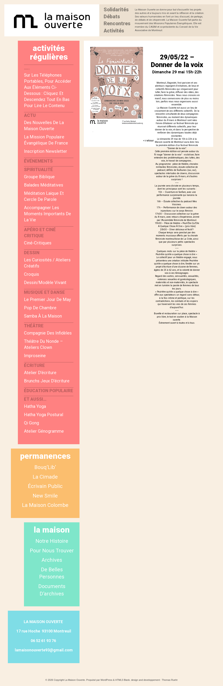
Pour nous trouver (52, 551)
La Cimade (45, 477)
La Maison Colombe (45, 505)
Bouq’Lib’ (45, 467)
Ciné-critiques (37, 242)
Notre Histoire (51, 541)
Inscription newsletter (45, 151)
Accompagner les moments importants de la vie (47, 213)
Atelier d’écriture (40, 372)
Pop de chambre (40, 307)
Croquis (31, 274)
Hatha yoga (35, 406)
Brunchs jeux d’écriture (46, 380)
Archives (52, 560)
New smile (45, 496)
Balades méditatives (43, 185)
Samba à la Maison (43, 316)
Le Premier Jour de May (47, 299)
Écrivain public (45, 486)
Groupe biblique (39, 176)
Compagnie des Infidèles (48, 333)
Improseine (35, 355)
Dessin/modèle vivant (45, 282)
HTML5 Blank (122, 680)
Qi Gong (31, 422)
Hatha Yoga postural (43, 414)
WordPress (106, 680)
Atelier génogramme (44, 431)
